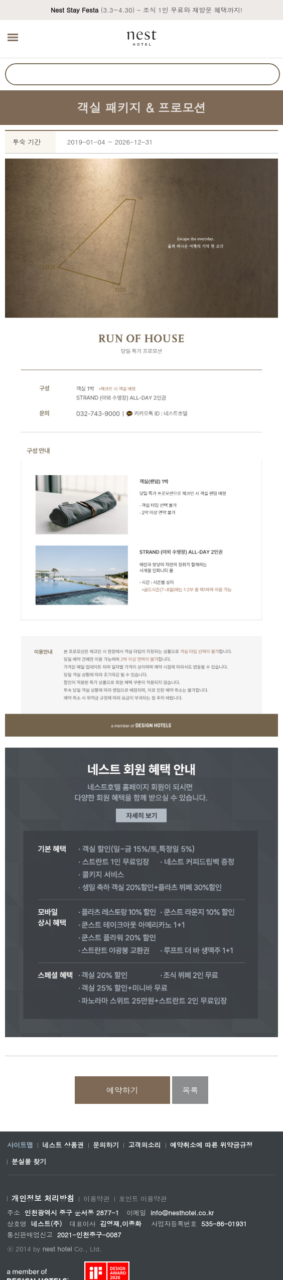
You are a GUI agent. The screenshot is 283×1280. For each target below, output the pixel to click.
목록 (190, 1090)
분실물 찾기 (29, 1162)
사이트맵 (20, 1145)
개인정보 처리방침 (43, 1198)
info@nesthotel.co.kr (182, 1212)
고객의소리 (144, 1145)
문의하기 (106, 1145)
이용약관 (96, 1199)
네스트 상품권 (62, 1145)
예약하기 (122, 1090)
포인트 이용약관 (143, 1199)
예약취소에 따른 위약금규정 (211, 1145)
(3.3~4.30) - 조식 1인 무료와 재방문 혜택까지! (146, 10)
